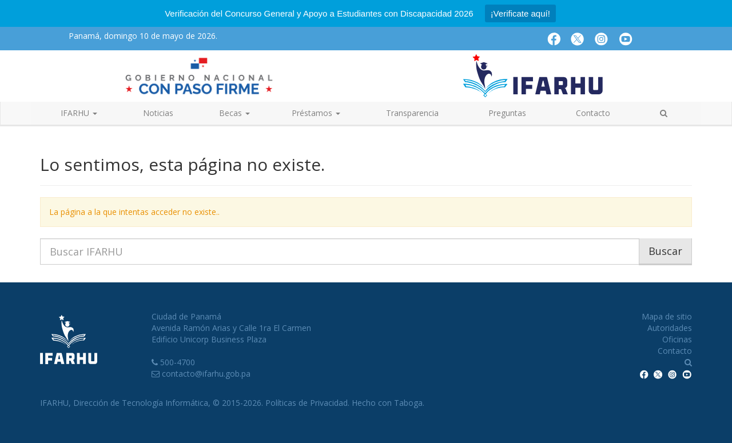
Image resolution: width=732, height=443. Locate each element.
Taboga (408, 402)
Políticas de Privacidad (306, 402)
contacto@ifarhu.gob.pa (206, 373)
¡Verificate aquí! (520, 13)
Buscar (665, 251)
